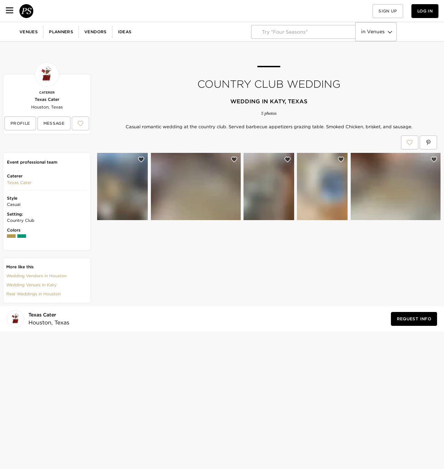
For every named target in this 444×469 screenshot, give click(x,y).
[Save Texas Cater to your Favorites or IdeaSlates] (80, 123)
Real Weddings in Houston (33, 293)
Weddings (17, 31)
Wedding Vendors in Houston (36, 275)
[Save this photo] (141, 159)
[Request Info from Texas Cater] (414, 319)
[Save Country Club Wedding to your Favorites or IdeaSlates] (409, 142)
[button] (360, 11)
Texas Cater (47, 99)
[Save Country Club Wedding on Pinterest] (428, 142)
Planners (116, 11)
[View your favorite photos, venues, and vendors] (360, 11)
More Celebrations (227, 31)
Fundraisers (182, 31)
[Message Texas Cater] (54, 123)
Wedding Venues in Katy (31, 284)
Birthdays (102, 31)
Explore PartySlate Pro (408, 31)
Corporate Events (60, 31)
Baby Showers (140, 31)
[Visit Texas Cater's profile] (46, 319)
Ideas (180, 11)
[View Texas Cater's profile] (20, 123)
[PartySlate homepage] (33, 11)
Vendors (151, 11)
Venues (84, 11)
